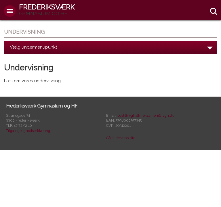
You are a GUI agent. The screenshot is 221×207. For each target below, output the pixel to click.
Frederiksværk (47, 9)
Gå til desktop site (120, 138)
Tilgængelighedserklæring (28, 131)
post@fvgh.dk (128, 115)
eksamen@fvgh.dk (158, 115)
